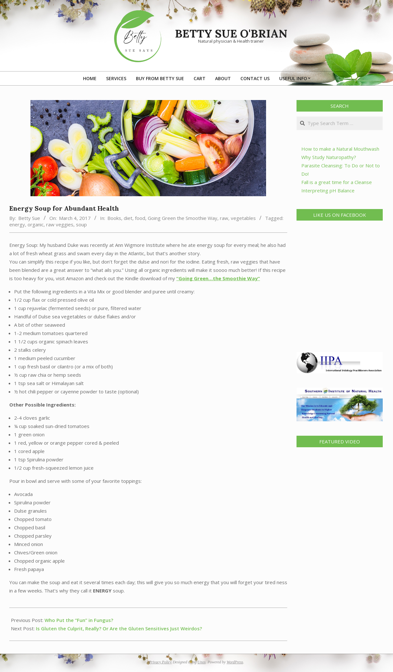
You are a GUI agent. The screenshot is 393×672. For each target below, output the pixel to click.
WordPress (235, 662)
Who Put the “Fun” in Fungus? (79, 620)
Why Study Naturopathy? (328, 157)
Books (114, 218)
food (140, 218)
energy (17, 224)
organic (36, 224)
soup (81, 224)
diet (128, 218)
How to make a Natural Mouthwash (340, 149)
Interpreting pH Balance (328, 190)
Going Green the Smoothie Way (182, 218)
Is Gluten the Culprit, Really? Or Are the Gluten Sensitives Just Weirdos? (119, 628)
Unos (201, 662)
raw (224, 218)
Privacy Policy (160, 662)
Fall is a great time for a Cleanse (336, 182)
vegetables (243, 218)
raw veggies (59, 224)
